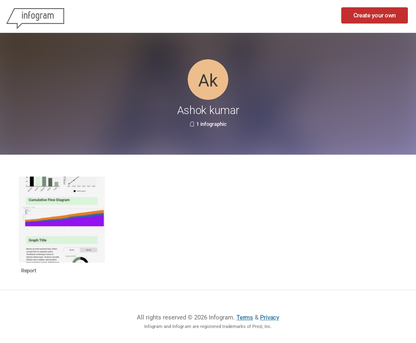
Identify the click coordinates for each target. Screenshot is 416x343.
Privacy (269, 317)
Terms (244, 317)
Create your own (374, 15)
